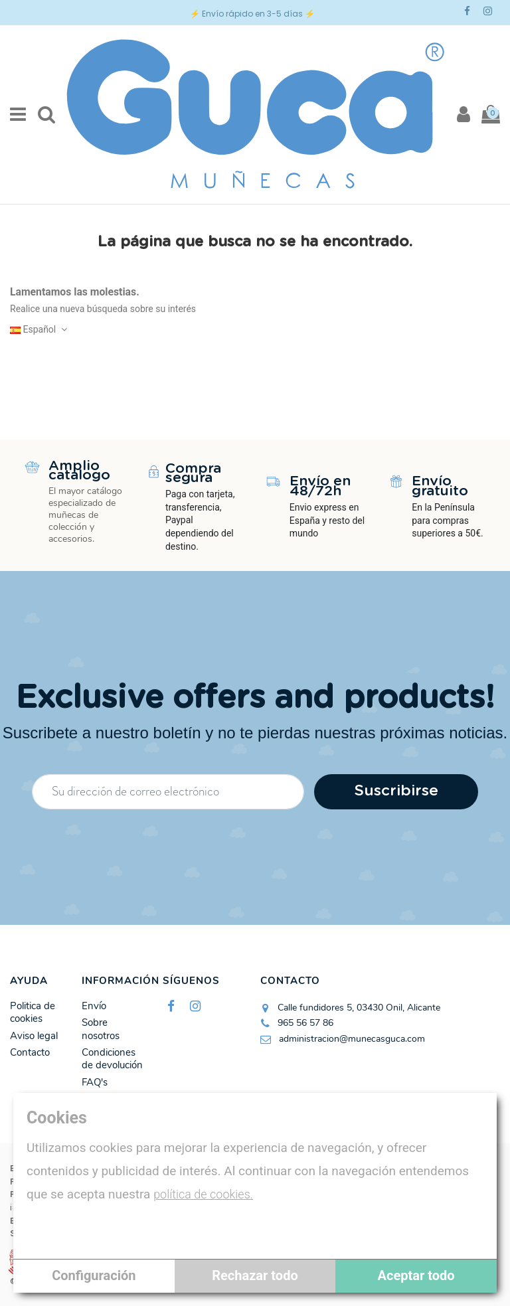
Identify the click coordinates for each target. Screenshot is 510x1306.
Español (40, 329)
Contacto (30, 1052)
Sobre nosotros (101, 1029)
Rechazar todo (255, 1275)
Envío (94, 1006)
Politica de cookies (32, 1013)
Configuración (93, 1275)
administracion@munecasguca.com (352, 1038)
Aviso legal (34, 1036)
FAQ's (95, 1082)
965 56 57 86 (305, 1023)
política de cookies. (203, 1194)
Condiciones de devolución (112, 1059)
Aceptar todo (416, 1275)
